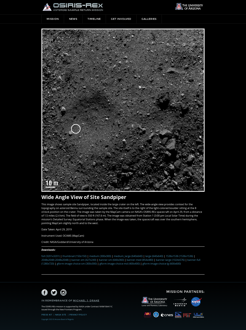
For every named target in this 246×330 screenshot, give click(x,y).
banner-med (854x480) (140, 260)
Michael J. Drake (86, 300)
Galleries (149, 18)
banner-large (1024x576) (170, 260)
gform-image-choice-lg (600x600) (161, 263)
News (73, 18)
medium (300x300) (100, 256)
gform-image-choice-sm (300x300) (77, 263)
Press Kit (46, 315)
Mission (53, 18)
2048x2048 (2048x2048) (55, 260)
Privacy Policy (78, 315)
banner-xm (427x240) (83, 260)
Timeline (94, 18)
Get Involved (121, 18)
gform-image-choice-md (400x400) (119, 263)
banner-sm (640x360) (111, 260)
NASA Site (60, 315)
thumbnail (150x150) (74, 256)
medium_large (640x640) (128, 256)
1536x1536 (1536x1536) (179, 256)
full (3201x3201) (50, 256)
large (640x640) (154, 256)
